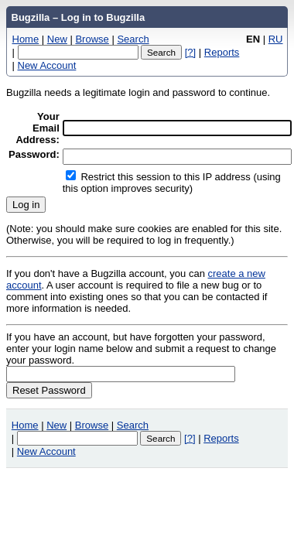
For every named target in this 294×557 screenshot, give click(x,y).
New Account (47, 65)
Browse (91, 39)
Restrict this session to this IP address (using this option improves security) (172, 182)
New (57, 39)
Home (25, 39)
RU (275, 39)
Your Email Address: (37, 128)
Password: (34, 154)
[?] (190, 52)
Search (133, 39)
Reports (222, 52)
